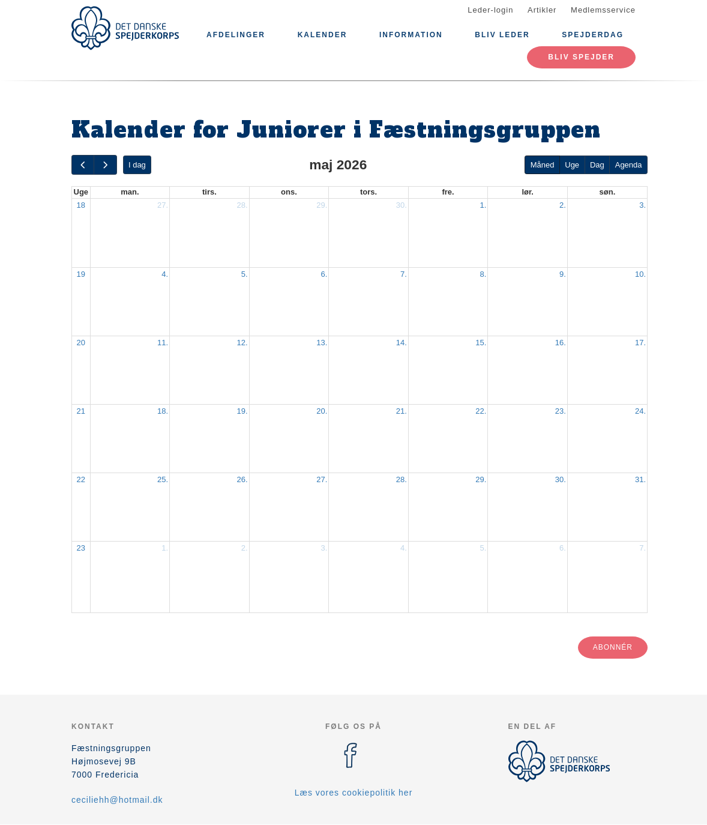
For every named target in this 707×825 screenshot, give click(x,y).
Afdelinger (235, 35)
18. (162, 411)
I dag (137, 164)
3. (642, 205)
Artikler (542, 9)
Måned (543, 164)
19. (242, 411)
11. (162, 342)
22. (480, 411)
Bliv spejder (581, 57)
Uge (572, 164)
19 (81, 274)
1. (483, 205)
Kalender (322, 35)
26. (242, 479)
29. (321, 205)
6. (323, 274)
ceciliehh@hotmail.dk (117, 800)
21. (401, 411)
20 (81, 342)
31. (640, 479)
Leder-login (490, 9)
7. (403, 274)
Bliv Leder (502, 35)
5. (244, 274)
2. (562, 205)
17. (640, 342)
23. (560, 411)
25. (162, 479)
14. (401, 342)
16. (560, 342)
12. (242, 342)
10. (640, 274)
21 (81, 411)
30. (401, 205)
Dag (597, 164)
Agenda (628, 164)
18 (81, 205)
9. (562, 274)
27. (162, 205)
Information (411, 35)
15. (480, 342)
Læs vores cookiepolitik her (354, 792)
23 (81, 547)
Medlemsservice (603, 9)
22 (81, 479)
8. (483, 274)
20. (321, 411)
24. (640, 411)
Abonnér (613, 647)
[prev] (82, 165)
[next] (105, 165)
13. (321, 342)
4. (164, 274)
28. (242, 205)
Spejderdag (593, 35)
